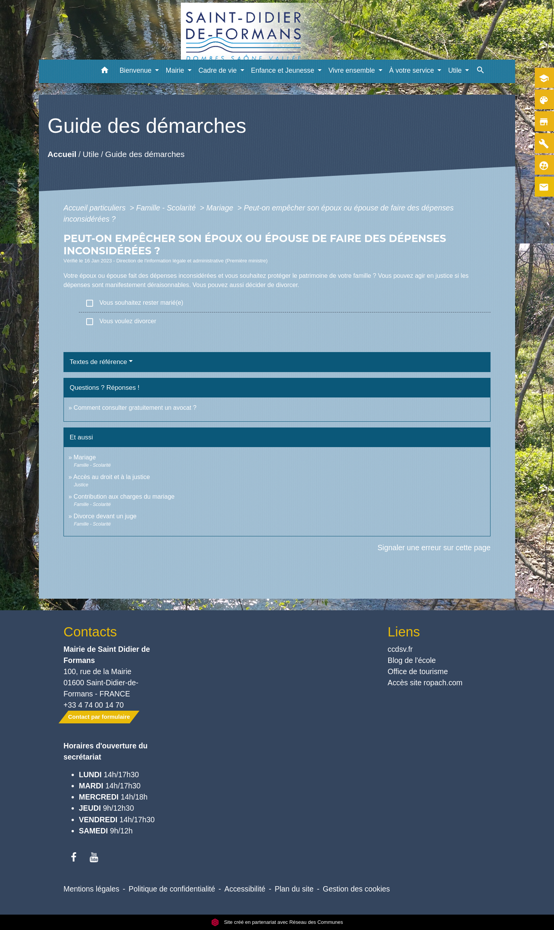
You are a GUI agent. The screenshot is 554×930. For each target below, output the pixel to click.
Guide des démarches (145, 154)
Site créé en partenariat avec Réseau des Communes (277, 922)
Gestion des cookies (356, 889)
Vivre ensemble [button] (353, 70)
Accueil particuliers (95, 208)
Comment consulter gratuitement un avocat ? (134, 407)
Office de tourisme (418, 671)
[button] (104, 71)
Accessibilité (244, 889)
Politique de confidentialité (171, 889)
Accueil (61, 154)
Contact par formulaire (99, 716)
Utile (91, 154)
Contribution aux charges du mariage (123, 496)
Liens (404, 631)
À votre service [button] (412, 70)
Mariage (220, 208)
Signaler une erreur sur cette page (434, 547)
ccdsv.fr (400, 649)
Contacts (90, 631)
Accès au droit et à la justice (111, 477)
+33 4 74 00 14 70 (93, 705)
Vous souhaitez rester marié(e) (134, 303)
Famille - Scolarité (167, 208)
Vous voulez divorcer (120, 321)
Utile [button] (456, 70)
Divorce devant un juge (105, 516)
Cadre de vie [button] (219, 70)
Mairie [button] (176, 70)
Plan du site (294, 889)
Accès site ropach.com (425, 682)
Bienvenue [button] (137, 70)
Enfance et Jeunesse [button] (283, 70)
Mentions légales (91, 889)
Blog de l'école (412, 660)
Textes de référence (98, 362)
